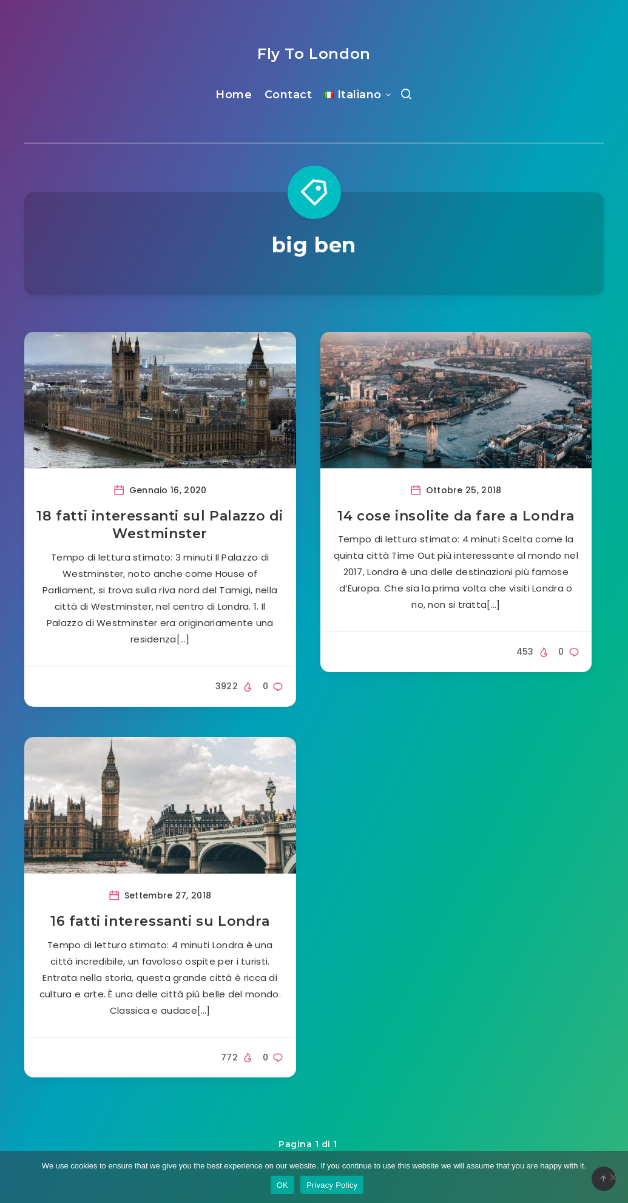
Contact (288, 94)
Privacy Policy (331, 1185)
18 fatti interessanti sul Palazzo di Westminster (159, 525)
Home (233, 94)
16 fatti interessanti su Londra (160, 921)
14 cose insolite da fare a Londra (455, 516)
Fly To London (314, 53)
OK (282, 1185)
